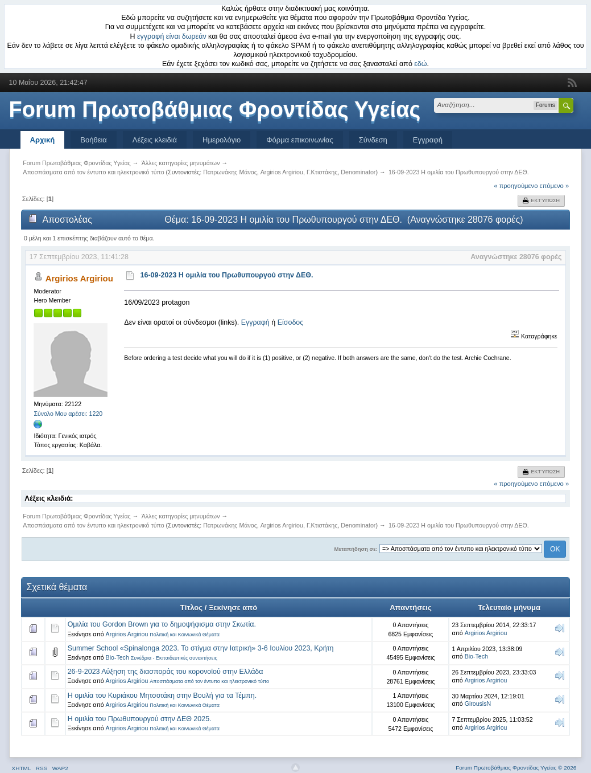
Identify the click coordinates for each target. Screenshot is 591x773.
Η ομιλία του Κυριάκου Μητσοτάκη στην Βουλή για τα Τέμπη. (162, 696)
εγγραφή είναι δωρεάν (171, 36)
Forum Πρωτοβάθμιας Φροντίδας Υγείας (215, 109)
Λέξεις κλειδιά (155, 140)
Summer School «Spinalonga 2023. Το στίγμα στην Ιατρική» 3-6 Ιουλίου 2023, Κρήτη (201, 648)
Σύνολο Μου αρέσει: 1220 (68, 413)
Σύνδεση (373, 140)
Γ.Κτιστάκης (322, 172)
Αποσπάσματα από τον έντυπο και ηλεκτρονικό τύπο (209, 681)
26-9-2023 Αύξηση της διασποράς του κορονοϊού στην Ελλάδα (165, 672)
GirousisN (478, 703)
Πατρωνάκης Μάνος (230, 172)
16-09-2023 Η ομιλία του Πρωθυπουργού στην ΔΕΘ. (226, 275)
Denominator (358, 172)
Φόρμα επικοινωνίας (299, 140)
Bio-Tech (117, 657)
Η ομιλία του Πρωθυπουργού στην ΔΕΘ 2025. (140, 719)
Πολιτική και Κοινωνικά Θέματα (185, 634)
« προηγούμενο (516, 185)
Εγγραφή (428, 140)
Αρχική (42, 140)
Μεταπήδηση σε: (356, 549)
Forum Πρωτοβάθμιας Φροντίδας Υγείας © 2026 (516, 767)
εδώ (420, 64)
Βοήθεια (93, 140)
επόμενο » (554, 185)
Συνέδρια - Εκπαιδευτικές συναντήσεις (174, 658)
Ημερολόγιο (221, 140)
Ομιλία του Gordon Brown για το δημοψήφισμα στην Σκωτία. (162, 624)
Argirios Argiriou (282, 172)
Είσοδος (291, 322)
